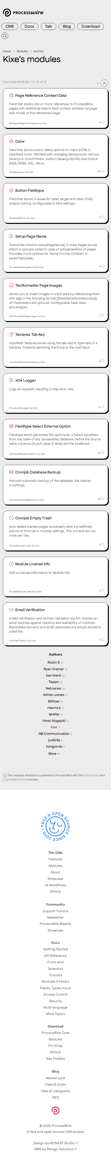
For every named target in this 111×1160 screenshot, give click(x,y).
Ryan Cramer (55, 669)
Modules (22, 51)
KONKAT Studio (62, 1143)
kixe (55, 727)
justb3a (55, 740)
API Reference (55, 955)
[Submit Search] (4, 36)
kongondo (55, 746)
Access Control (55, 994)
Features (55, 859)
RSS (55, 1097)
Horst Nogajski (56, 720)
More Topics (55, 1014)
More (55, 753)
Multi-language (55, 1007)
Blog (67, 26)
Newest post (55, 1078)
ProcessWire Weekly (55, 924)
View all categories (55, 1091)
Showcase (55, 878)
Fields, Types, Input (55, 988)
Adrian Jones (55, 695)
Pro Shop (55, 1045)
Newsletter (55, 917)
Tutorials (55, 975)
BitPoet (55, 701)
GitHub (55, 891)
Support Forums (55, 911)
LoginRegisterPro (14, 779)
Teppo (55, 682)
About (55, 872)
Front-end (55, 962)
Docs (29, 26)
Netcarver (55, 688)
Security (55, 1001)
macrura (55, 707)
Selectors (55, 968)
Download (90, 26)
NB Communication (55, 733)
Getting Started (55, 949)
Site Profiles (55, 1058)
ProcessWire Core (56, 1033)
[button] (102, 83)
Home (7, 51)
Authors (39, 51)
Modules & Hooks (55, 981)
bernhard (55, 675)
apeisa (55, 714)
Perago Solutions (60, 1149)
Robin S (55, 662)
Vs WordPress (55, 885)
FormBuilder (91, 775)
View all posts (55, 1084)
